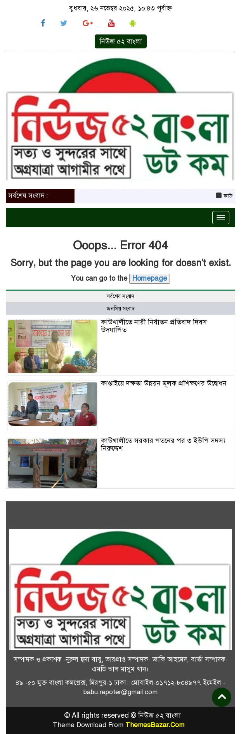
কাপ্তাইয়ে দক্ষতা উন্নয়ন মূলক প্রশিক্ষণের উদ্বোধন (165, 383)
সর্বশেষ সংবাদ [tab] (120, 296)
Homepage (149, 278)
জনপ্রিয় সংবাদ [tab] (120, 308)
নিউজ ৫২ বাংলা (120, 41)
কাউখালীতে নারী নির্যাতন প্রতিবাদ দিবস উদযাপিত (154, 326)
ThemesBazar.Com (154, 725)
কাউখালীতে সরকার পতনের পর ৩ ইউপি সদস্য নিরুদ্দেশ (163, 444)
